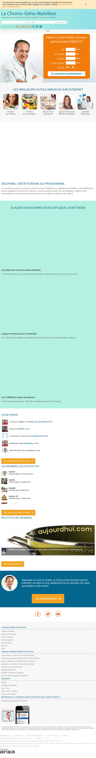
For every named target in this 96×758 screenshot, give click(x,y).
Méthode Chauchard (8, 634)
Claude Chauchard (7, 631)
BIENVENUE (4, 736)
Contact (4, 682)
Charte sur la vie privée (9, 691)
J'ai (63, 49)
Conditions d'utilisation (9, 685)
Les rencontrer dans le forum (17, 461)
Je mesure (59, 54)
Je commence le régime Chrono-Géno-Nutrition (17, 655)
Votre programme (7, 640)
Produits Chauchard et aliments (12, 673)
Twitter (48, 614)
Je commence (46, 599)
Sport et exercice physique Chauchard (14, 676)
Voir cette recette (11, 564)
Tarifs (3, 649)
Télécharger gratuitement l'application (14, 701)
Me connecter (60, 22)
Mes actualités (6, 643)
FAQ (47, 738)
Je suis (61, 67)
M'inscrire (28, 22)
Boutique (4, 646)
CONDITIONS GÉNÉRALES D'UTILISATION (15, 738)
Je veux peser (57, 63)
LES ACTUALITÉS (52, 736)
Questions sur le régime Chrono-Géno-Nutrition (17, 664)
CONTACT (38, 738)
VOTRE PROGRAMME (34, 736)
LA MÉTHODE (18, 736)
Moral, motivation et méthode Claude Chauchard (18, 661)
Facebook (38, 614)
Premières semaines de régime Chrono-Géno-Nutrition (20, 658)
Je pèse (61, 58)
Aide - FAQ (5, 688)
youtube (58, 614)
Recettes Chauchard (8, 670)
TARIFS (65, 736)
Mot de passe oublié (8, 694)
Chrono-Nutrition (7, 637)
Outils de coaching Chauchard (11, 667)
